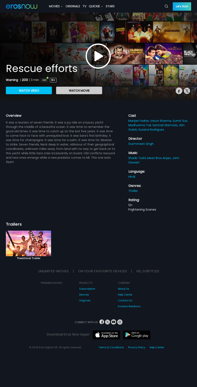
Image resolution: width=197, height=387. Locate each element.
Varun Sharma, (161, 121)
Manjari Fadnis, (139, 121)
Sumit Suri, (180, 121)
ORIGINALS (73, 6)
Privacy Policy (136, 347)
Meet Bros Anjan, (159, 158)
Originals (85, 300)
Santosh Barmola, (165, 125)
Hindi (131, 177)
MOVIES (55, 6)
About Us (123, 289)
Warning (12, 80)
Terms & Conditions (111, 347)
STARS (110, 6)
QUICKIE (96, 6)
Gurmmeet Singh (141, 144)
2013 (25, 80)
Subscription (87, 289)
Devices (84, 294)
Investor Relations (129, 306)
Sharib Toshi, (137, 158)
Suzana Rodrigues (151, 129)
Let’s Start (182, 6)
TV (84, 6)
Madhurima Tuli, (140, 125)
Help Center (125, 294)
